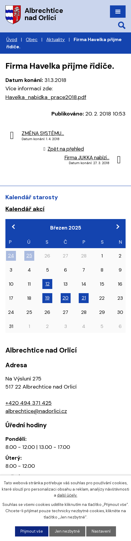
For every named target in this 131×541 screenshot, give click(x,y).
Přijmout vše (31, 531)
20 (65, 298)
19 (47, 298)
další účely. (67, 495)
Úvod (11, 40)
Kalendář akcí (24, 209)
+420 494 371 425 (28, 403)
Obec (32, 40)
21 (84, 298)
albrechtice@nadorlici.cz (36, 411)
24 (11, 255)
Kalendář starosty (31, 197)
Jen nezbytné (67, 531)
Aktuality (55, 40)
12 (47, 284)
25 (29, 255)
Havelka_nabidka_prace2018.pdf (45, 97)
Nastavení (101, 531)
